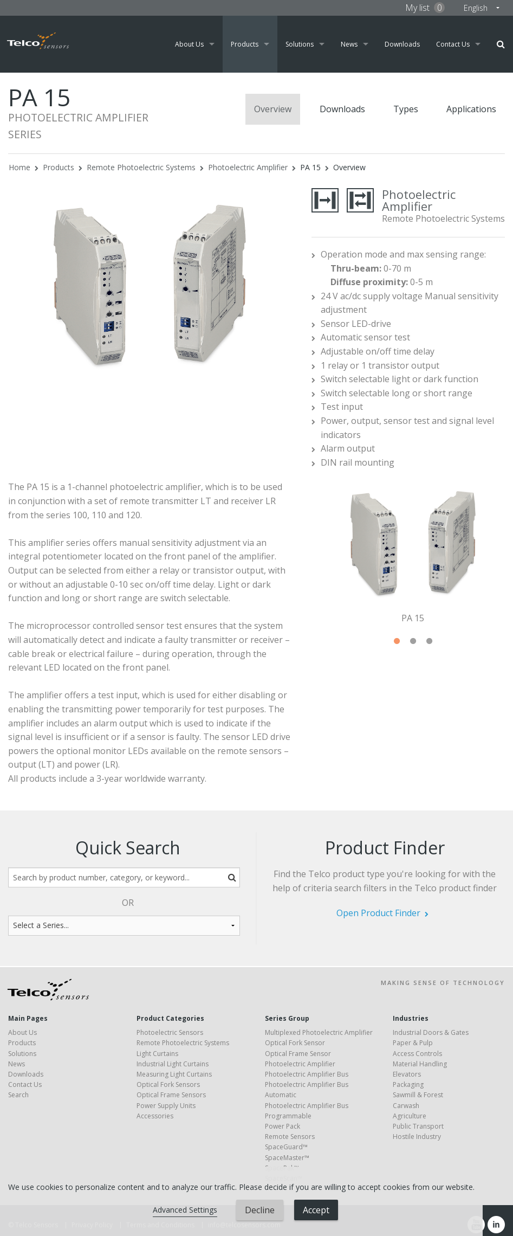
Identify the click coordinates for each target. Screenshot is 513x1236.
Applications (471, 109)
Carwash (406, 1105)
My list (425, 8)
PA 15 (310, 167)
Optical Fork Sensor (295, 1042)
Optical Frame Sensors (171, 1094)
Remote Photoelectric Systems (141, 167)
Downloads (402, 44)
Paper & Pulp (413, 1042)
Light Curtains (157, 1053)
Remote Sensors (290, 1136)
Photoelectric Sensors (170, 1032)
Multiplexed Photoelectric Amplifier (319, 1032)
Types (405, 109)
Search (501, 44)
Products (244, 44)
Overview (272, 109)
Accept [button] (316, 1210)
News (349, 44)
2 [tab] (412, 641)
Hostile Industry (417, 1136)
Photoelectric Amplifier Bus (306, 1074)
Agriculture (409, 1116)
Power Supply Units (166, 1105)
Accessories (155, 1116)
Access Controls (417, 1053)
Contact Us (453, 44)
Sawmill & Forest (418, 1094)
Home (19, 167)
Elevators (407, 1074)
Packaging (408, 1084)
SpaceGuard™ (286, 1146)
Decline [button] (260, 1210)
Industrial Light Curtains (173, 1063)
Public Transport (418, 1126)
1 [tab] (396, 641)
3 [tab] (429, 641)
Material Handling (420, 1063)
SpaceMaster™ (287, 1157)
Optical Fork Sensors (168, 1084)
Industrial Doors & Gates (431, 1032)
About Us (189, 44)
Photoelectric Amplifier (248, 167)
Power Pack (282, 1126)
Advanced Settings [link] (185, 1210)
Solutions (299, 44)
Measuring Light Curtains (174, 1074)
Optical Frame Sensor (298, 1053)
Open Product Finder (378, 913)
